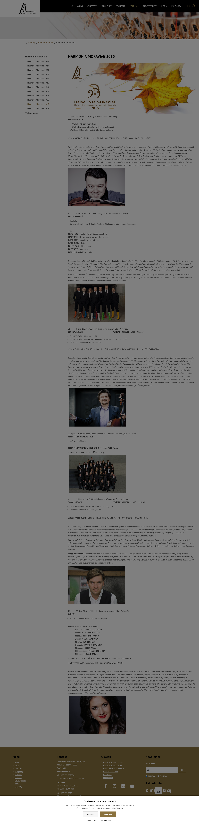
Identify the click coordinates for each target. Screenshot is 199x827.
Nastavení (90, 814)
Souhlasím (108, 814)
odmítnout (107, 820)
